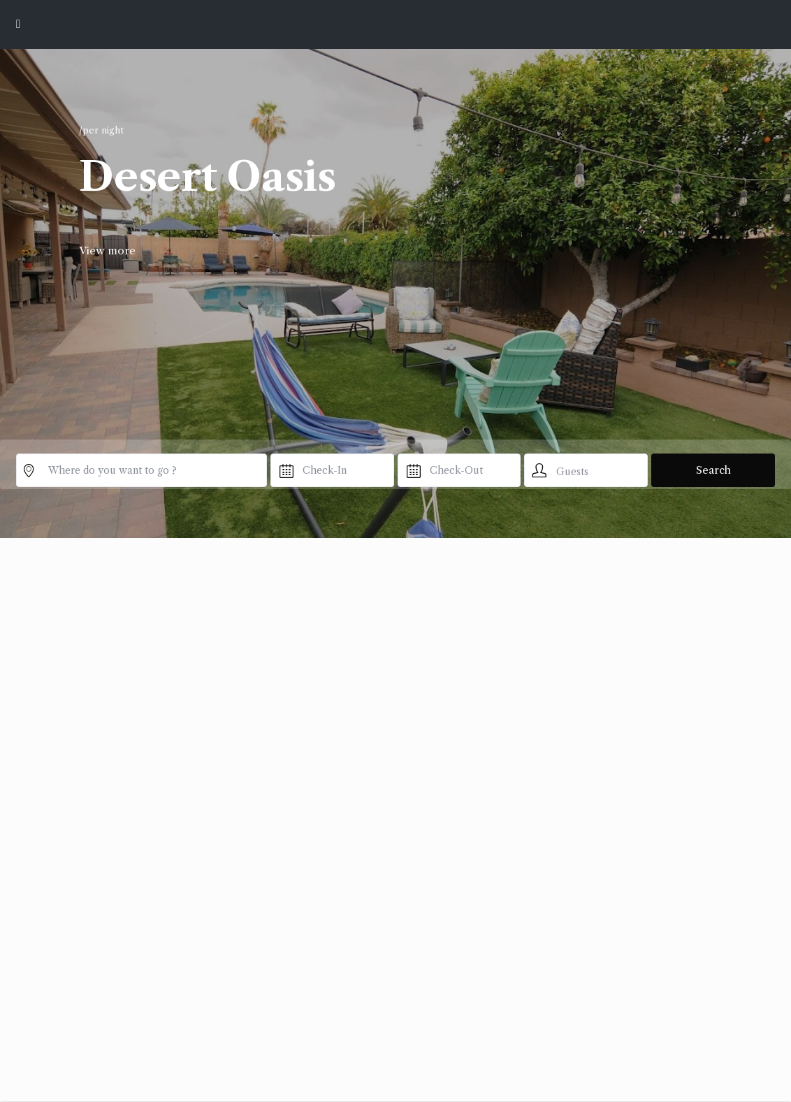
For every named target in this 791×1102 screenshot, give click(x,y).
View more (107, 250)
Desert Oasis (207, 176)
